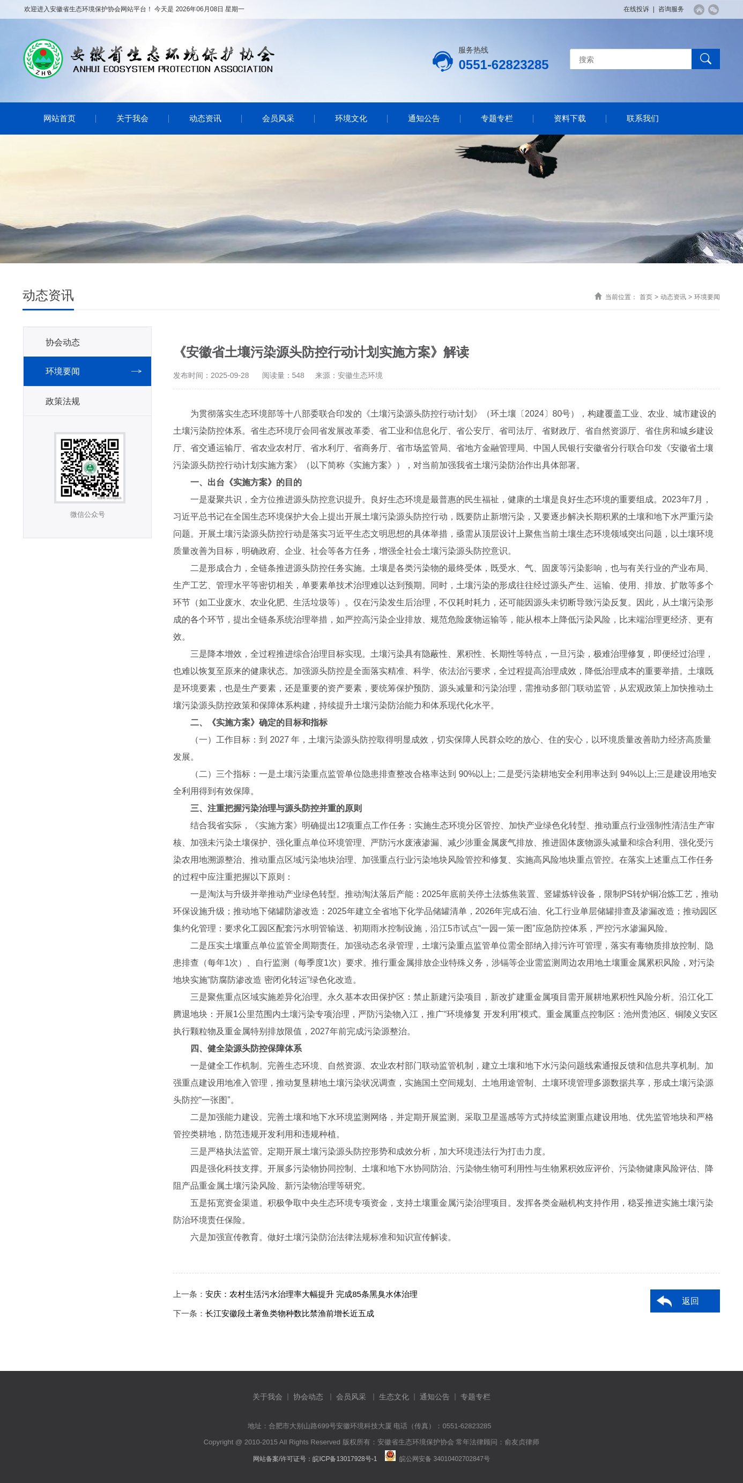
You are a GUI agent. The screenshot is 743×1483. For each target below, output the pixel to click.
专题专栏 (497, 118)
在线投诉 (636, 9)
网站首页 (59, 118)
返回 (690, 1301)
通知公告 (424, 118)
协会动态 (63, 342)
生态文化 (394, 1396)
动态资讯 (205, 118)
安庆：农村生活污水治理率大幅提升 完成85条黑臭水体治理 (311, 1294)
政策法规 (63, 401)
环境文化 (351, 118)
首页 (646, 297)
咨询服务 (671, 9)
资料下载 (570, 118)
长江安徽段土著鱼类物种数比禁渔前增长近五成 (289, 1313)
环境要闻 (707, 297)
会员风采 (278, 118)
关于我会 (132, 118)
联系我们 (643, 118)
